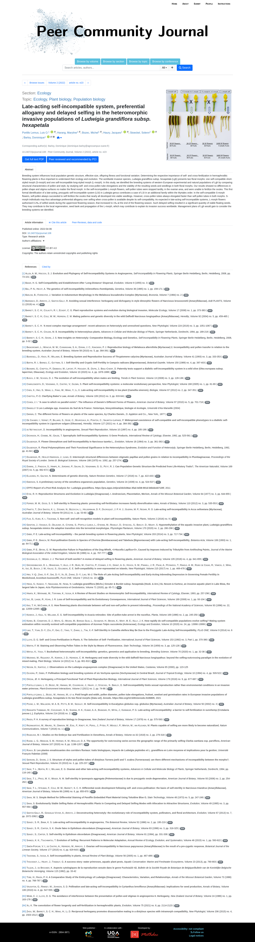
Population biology (89, 99)
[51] (24, 645)
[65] (24, 750)
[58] (24, 694)
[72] (24, 813)
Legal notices (196, 935)
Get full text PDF (34, 159)
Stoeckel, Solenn (139, 132)
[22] (24, 420)
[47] (24, 614)
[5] (23, 301)
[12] (24, 356)
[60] (24, 710)
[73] (24, 822)
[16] (24, 384)
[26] (24, 447)
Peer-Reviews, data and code (87, 222)
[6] (23, 310)
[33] (24, 503)
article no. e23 (76, 82)
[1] (23, 273)
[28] (24, 466)
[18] (24, 396)
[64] (24, 741)
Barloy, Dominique (34, 137)
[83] (24, 896)
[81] (24, 877)
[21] (24, 414)
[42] (24, 574)
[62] (24, 725)
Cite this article (58, 222)
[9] (23, 331)
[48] (24, 620)
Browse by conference (165, 61)
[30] (24, 482)
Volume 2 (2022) (56, 82)
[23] (24, 429)
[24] (24, 435)
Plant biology (60, 99)
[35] (24, 518)
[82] (24, 886)
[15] (24, 378)
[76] (24, 840)
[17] (24, 390)
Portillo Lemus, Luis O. (35, 132)
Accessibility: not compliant (188, 929)
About (185, 3)
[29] (24, 476)
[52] (24, 651)
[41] (24, 565)
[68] (24, 778)
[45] (24, 599)
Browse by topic (138, 61)
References (31, 266)
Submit (197, 3)
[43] (24, 584)
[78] (24, 855)
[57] (24, 685)
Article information (34, 222)
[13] (24, 362)
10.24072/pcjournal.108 (39, 233)
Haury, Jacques (112, 132)
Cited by (46, 266)
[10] (24, 337)
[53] (24, 657)
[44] (24, 593)
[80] (24, 867)
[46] (24, 605)
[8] (23, 325)
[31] (24, 488)
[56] (24, 679)
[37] (24, 534)
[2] (23, 283)
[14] (24, 368)
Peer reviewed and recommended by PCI (73, 159)
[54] (24, 667)
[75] (24, 834)
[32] (24, 494)
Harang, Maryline (67, 132)
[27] (24, 457)
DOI (33, 277)
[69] (24, 788)
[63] (24, 735)
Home (174, 3)
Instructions (224, 3)
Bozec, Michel (90, 132)
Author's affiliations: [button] (33, 240)
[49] (24, 630)
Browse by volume (87, 61)
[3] (23, 289)
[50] (24, 639)
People (209, 3)
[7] (23, 316)
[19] (24, 402)
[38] (24, 540)
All (163, 67)
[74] (24, 828)
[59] (24, 704)
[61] (24, 719)
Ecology (44, 93)
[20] (24, 408)
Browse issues (37, 82)
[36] (24, 524)
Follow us (197, 932)
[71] (24, 803)
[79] (24, 861)
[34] (24, 509)
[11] (24, 347)
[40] (24, 559)
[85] (24, 911)
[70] (24, 797)
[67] (24, 769)
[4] (23, 295)
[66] (24, 759)
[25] (24, 441)
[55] (24, 673)
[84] (24, 905)
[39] (24, 549)
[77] (24, 846)
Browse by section (113, 61)
